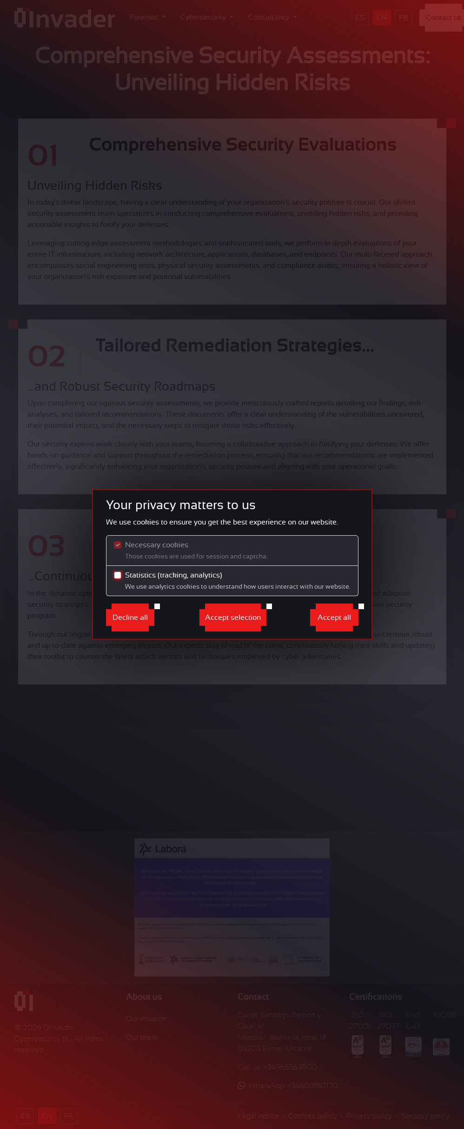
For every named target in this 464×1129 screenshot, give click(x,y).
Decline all (130, 617)
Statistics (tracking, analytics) (238, 580)
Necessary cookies (196, 550)
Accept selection (233, 617)
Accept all (334, 617)
